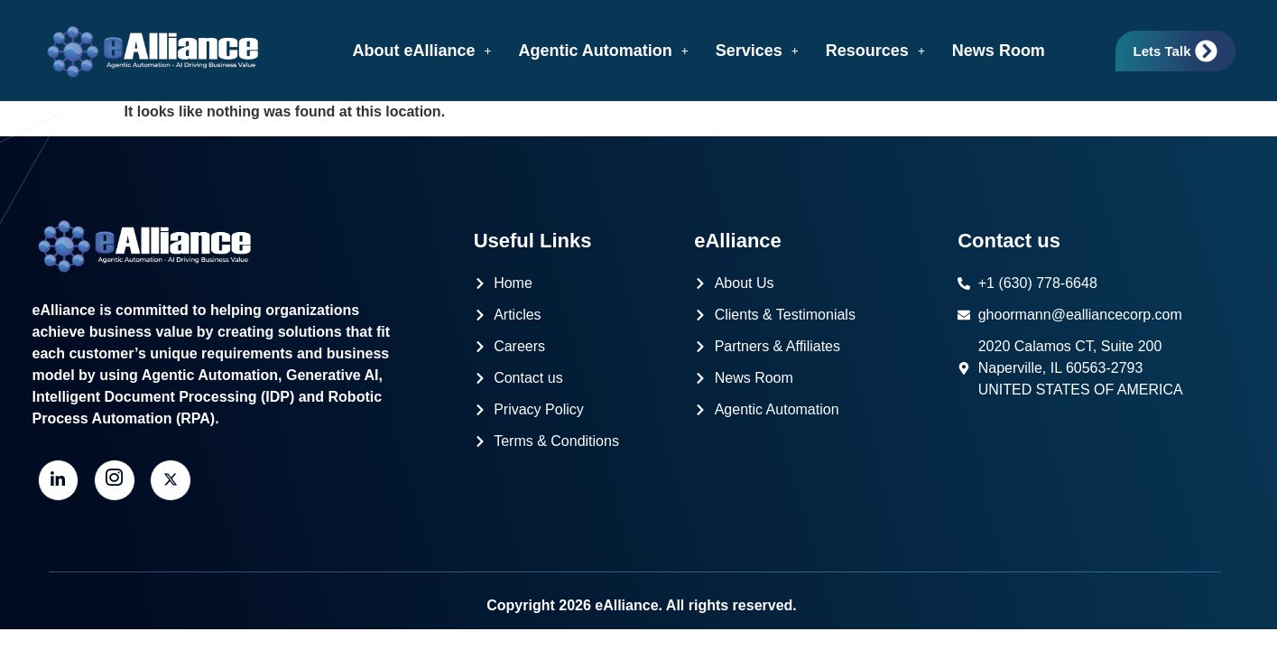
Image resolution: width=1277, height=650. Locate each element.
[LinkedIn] (58, 480)
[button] (421, 50)
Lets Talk (1176, 51)
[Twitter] (170, 480)
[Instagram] (114, 480)
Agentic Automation (603, 50)
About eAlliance (421, 50)
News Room (998, 50)
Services (757, 50)
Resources (875, 50)
